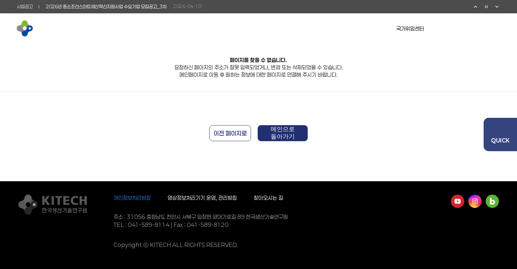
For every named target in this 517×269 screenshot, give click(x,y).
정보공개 (339, 28)
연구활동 (191, 28)
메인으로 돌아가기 (283, 133)
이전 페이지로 (230, 133)
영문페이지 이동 (464, 28)
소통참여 (290, 28)
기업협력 (241, 28)
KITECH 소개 (133, 28)
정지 (486, 6)
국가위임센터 (410, 28)
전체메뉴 (496, 28)
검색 (480, 28)
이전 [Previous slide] (475, 6)
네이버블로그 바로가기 (492, 201)
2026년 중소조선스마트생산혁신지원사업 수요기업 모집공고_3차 (106, 6)
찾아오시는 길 (268, 198)
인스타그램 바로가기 (475, 201)
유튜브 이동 (448, 28)
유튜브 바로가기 (457, 201)
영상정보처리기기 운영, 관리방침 (202, 198)
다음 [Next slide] (497, 6)
